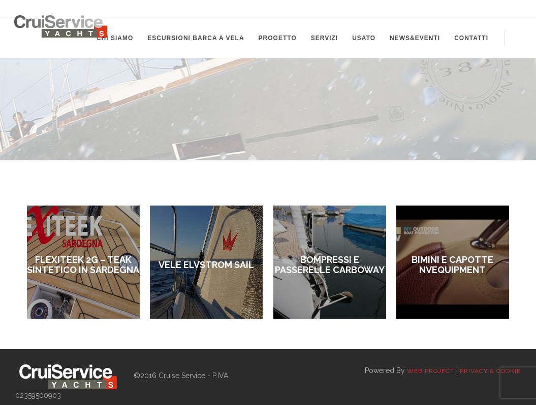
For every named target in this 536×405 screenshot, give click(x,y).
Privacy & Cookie (490, 371)
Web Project (430, 371)
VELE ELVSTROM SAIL (206, 264)
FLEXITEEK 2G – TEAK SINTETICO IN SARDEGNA (83, 264)
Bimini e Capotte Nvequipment (452, 264)
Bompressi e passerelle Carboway (330, 264)
